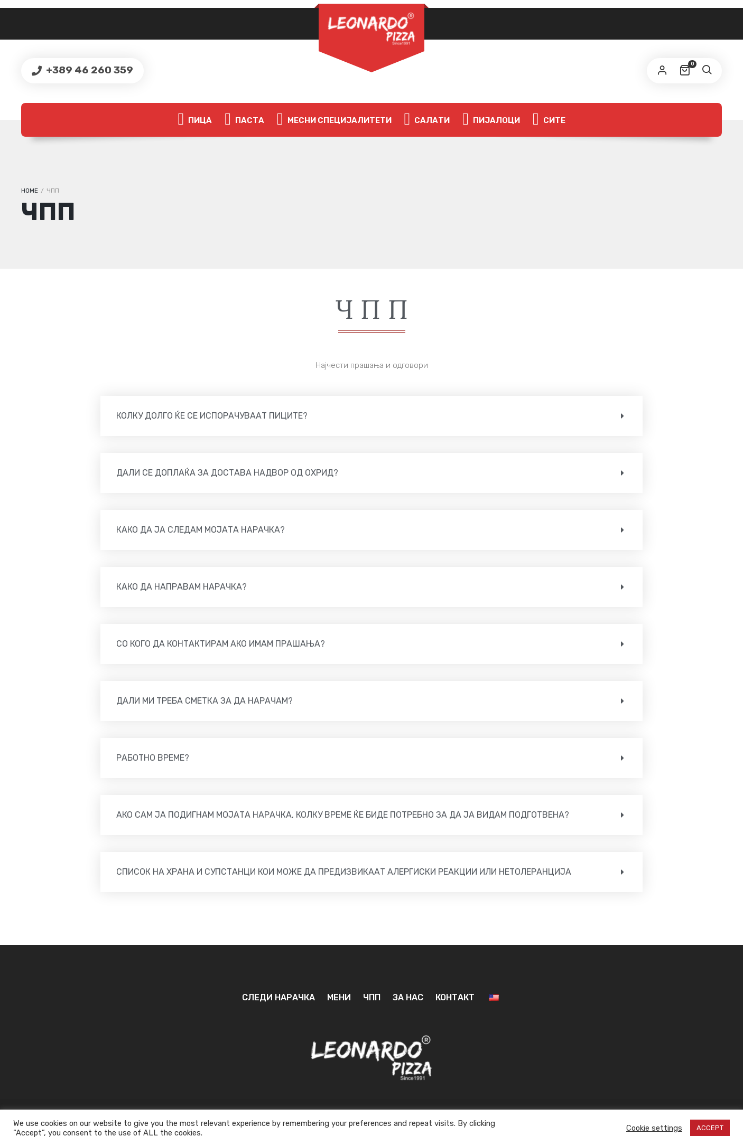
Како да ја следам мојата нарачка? (200, 530)
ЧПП (371, 997)
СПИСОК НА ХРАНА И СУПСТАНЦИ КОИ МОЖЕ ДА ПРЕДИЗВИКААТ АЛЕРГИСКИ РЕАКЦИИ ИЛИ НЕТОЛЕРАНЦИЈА (343, 872)
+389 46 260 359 (88, 70)
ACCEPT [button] (709, 1128)
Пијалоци (491, 120)
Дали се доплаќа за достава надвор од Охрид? (227, 473)
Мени (339, 997)
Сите (549, 120)
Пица (195, 120)
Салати (427, 120)
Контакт (455, 997)
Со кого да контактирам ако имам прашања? (220, 644)
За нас (408, 997)
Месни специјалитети (334, 120)
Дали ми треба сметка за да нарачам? (204, 701)
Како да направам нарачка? (181, 587)
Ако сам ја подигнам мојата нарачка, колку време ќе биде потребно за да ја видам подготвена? (342, 815)
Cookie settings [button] (654, 1128)
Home (29, 190)
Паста (244, 120)
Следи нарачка (278, 997)
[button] (371, 416)
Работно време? (152, 758)
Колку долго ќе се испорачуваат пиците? (212, 416)
